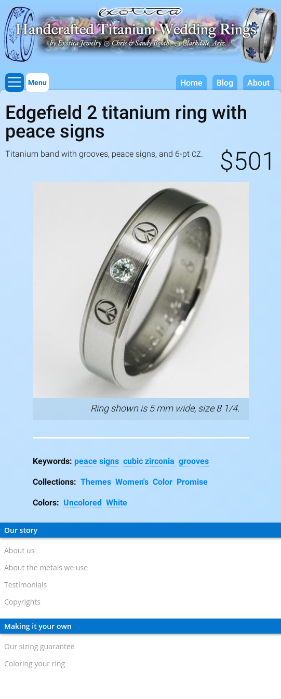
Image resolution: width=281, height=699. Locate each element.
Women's (132, 482)
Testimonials (25, 585)
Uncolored (82, 503)
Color (162, 482)
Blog (225, 83)
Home (191, 83)
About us (19, 550)
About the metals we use (46, 567)
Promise (192, 482)
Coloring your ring (34, 663)
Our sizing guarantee (39, 646)
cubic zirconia (149, 461)
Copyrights (22, 602)
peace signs (96, 461)
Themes (96, 482)
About (258, 83)
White (116, 503)
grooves (194, 461)
